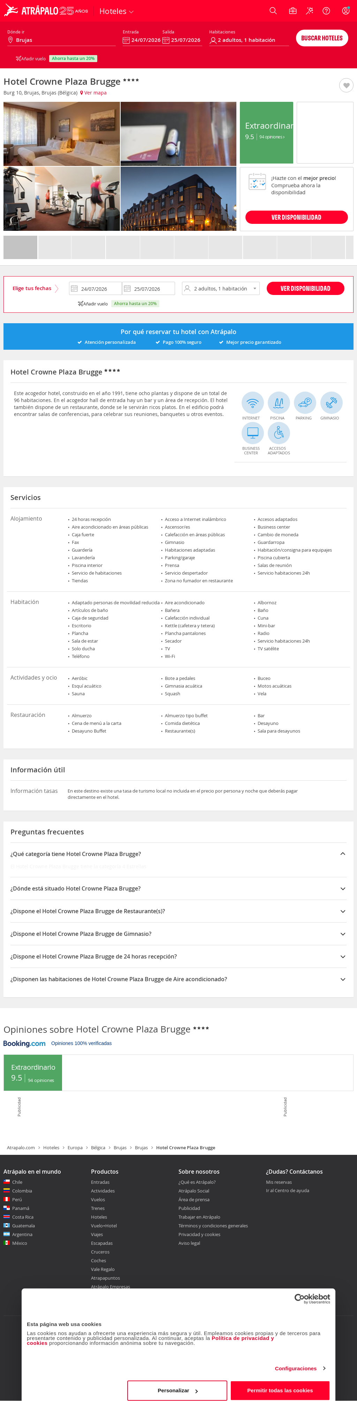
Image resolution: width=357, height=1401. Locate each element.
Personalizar (177, 1385)
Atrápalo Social (193, 1191)
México (19, 1243)
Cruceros (100, 1252)
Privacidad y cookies (199, 1234)
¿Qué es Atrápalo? (197, 1182)
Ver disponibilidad (306, 288)
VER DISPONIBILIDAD (296, 217)
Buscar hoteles (322, 37)
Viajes (97, 1234)
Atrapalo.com (21, 1147)
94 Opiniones (271, 136)
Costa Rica (22, 1217)
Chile (17, 1182)
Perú (17, 1199)
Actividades (103, 1191)
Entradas (100, 1182)
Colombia (22, 1191)
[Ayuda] (326, 11)
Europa (75, 1147)
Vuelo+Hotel (104, 1225)
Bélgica (98, 1147)
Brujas (120, 1147)
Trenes (98, 1208)
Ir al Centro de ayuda (287, 1191)
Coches (98, 1260)
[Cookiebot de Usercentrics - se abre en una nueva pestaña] (299, 1293)
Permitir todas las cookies (280, 1385)
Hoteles (51, 1147)
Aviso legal (189, 1243)
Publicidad (189, 1208)
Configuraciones (296, 1363)
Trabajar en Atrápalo (199, 1217)
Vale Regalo (103, 1269)
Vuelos (98, 1199)
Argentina (22, 1234)
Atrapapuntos (105, 1278)
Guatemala (23, 1225)
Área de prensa (194, 1199)
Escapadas (102, 1243)
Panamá (20, 1208)
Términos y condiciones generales (213, 1225)
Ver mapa (93, 92)
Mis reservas (279, 1182)
